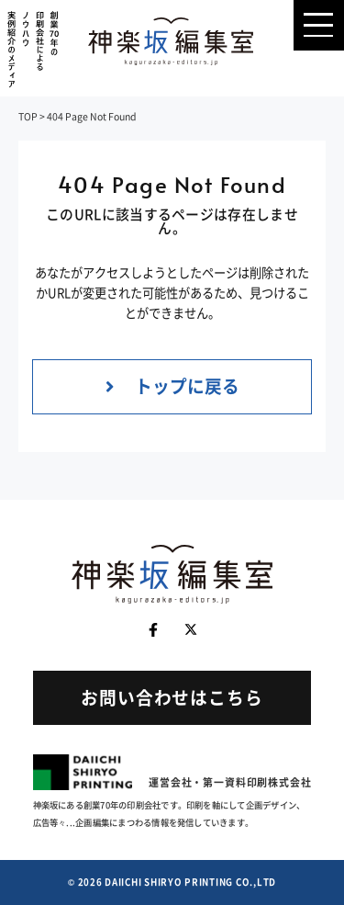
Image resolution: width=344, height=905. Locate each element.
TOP (28, 116)
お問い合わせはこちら (172, 697)
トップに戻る (172, 386)
